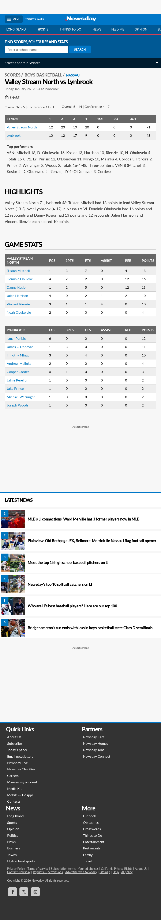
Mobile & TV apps (20, 795)
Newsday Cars (93, 737)
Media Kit (14, 788)
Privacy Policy (16, 868)
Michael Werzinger (21, 397)
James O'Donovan (20, 347)
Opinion (141, 29)
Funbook (89, 816)
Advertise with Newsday (81, 872)
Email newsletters (20, 756)
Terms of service (37, 868)
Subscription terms (63, 868)
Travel (87, 861)
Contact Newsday (18, 872)
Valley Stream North (22, 127)
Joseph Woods (18, 405)
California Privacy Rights (116, 868)
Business (13, 848)
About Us (14, 737)
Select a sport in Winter (22, 63)
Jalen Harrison (17, 296)
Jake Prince (15, 388)
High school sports (21, 861)
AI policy (126, 872)
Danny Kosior (17, 287)
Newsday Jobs (93, 750)
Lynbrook (13, 135)
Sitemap (105, 872)
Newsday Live (17, 763)
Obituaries (91, 822)
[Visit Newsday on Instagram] (35, 891)
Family (88, 855)
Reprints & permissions (48, 872)
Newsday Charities (21, 769)
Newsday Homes (95, 743)
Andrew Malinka (19, 363)
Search (80, 49)
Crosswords (92, 829)
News (97, 29)
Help (116, 872)
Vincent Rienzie (18, 304)
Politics (12, 835)
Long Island (16, 29)
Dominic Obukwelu (21, 279)
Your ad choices (88, 868)
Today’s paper (17, 750)
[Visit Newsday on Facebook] (12, 891)
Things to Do (92, 835)
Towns (12, 855)
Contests (13, 801)
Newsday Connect (96, 756)
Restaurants (92, 848)
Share (12, 97)
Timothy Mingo (18, 355)
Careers (13, 776)
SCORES (12, 74)
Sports (42, 29)
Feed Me (117, 29)
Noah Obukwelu (19, 312)
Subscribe (14, 743)
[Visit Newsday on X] (23, 891)
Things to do (70, 29)
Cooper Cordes (18, 372)
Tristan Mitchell (18, 271)
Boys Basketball (43, 74)
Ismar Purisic (16, 338)
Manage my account (22, 782)
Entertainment (93, 842)
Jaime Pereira (17, 380)
